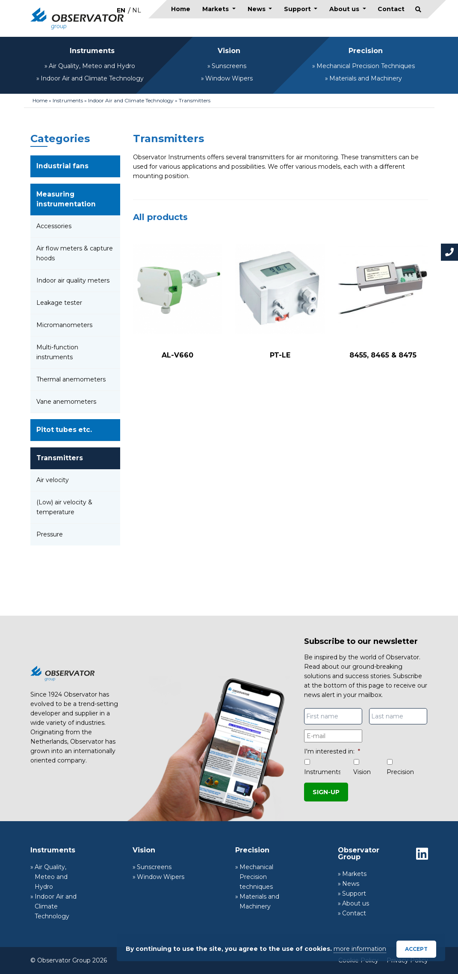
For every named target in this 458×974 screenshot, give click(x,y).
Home (180, 9)
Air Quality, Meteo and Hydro (92, 66)
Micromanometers (64, 325)
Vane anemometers (66, 401)
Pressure (49, 534)
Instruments (92, 51)
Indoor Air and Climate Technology (92, 78)
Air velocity (52, 480)
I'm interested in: (332, 751)
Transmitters (59, 458)
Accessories (53, 226)
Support (298, 9)
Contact (391, 9)
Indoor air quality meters (72, 280)
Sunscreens (229, 66)
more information (360, 949)
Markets (216, 9)
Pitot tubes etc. (64, 430)
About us (345, 9)
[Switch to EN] (121, 10)
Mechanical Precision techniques (256, 877)
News (257, 9)
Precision (366, 51)
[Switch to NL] (137, 10)
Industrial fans (62, 166)
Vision (229, 51)
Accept (416, 949)
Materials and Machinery (365, 78)
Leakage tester (59, 303)
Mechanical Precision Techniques (365, 66)
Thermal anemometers (71, 379)
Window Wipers (229, 78)
